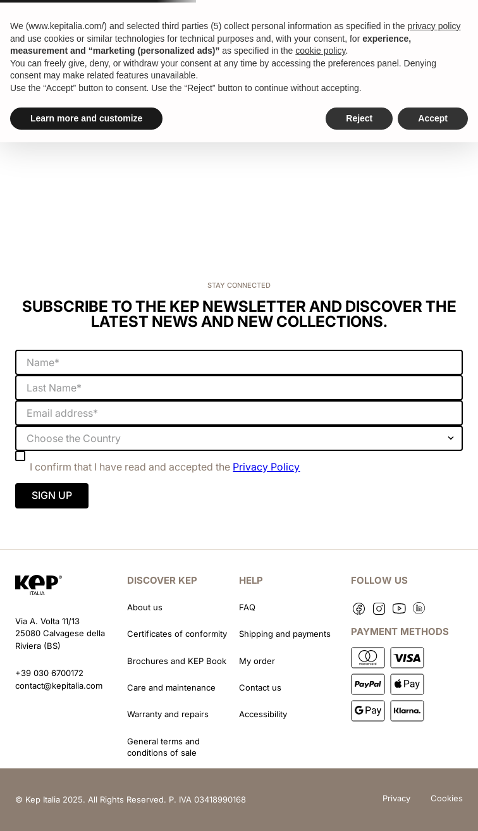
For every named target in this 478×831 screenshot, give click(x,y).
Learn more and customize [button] (86, 118)
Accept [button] (433, 118)
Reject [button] (359, 118)
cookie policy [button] (320, 51)
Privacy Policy (266, 466)
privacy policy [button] (433, 26)
